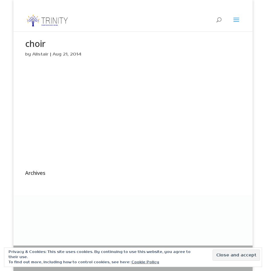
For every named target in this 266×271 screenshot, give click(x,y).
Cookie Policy (145, 262)
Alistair (40, 54)
